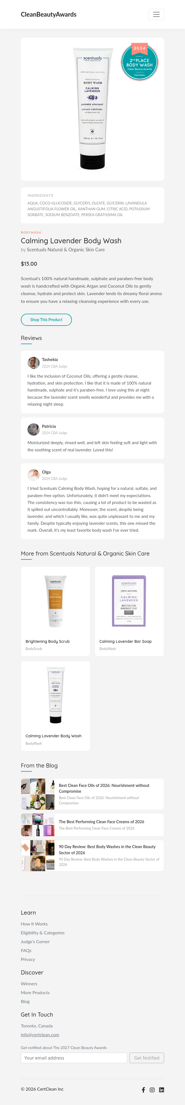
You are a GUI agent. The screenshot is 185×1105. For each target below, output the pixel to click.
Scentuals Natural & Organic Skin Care (66, 249)
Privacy (28, 959)
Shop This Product (46, 319)
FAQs (26, 950)
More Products (35, 992)
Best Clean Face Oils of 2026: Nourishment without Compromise (104, 788)
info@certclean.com (40, 1034)
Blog (25, 1001)
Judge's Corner (35, 941)
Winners (29, 983)
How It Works (34, 923)
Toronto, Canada (37, 1025)
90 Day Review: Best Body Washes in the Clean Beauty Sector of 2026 (107, 849)
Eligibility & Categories (43, 932)
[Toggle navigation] (156, 14)
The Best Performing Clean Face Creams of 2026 (101, 821)
